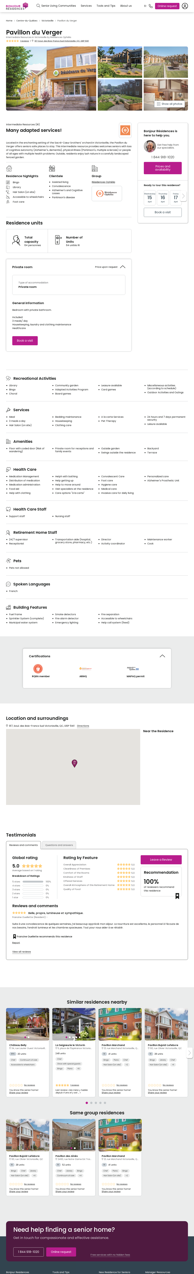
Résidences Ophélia (103, 182)
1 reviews (24, 41)
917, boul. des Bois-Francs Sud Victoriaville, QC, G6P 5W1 (62, 40)
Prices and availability (163, 168)
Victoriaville (48, 20)
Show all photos (172, 104)
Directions (83, 726)
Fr (145, 6)
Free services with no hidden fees (110, 1255)
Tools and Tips (106, 6)
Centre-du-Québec (27, 20)
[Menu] (17, 6)
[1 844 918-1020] (151, 6)
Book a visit (25, 341)
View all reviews (21, 951)
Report (16, 942)
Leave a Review (161, 860)
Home (9, 20)
